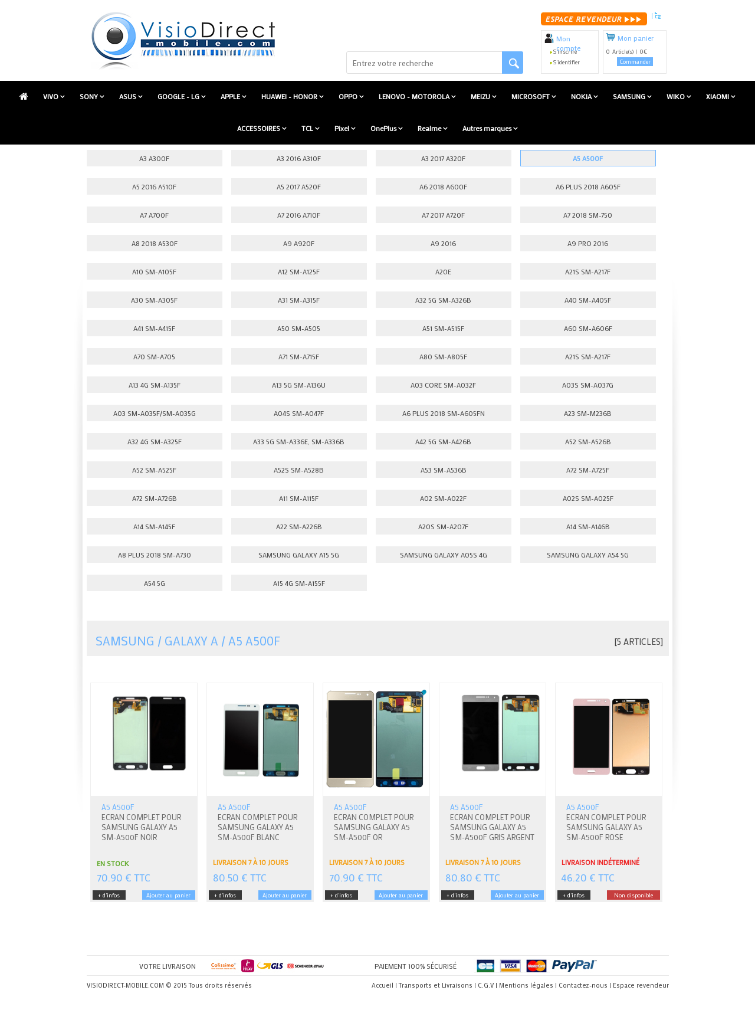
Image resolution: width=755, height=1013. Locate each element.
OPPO (349, 96)
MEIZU (481, 96)
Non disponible (633, 895)
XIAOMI (718, 96)
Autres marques (487, 128)
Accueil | (384, 985)
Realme (430, 128)
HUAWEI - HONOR (290, 96)
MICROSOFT (531, 96)
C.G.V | (487, 985)
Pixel (342, 128)
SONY (90, 96)
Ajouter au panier (168, 895)
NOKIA (582, 96)
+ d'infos (109, 895)
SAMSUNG (630, 96)
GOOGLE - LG (179, 96)
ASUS (128, 96)
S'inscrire (565, 51)
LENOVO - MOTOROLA (415, 96)
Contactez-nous (583, 985)
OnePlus (384, 128)
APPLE (231, 96)
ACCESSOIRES (259, 128)
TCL (308, 128)
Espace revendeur (641, 985)
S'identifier (566, 62)
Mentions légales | (528, 985)
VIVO (51, 96)
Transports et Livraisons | (437, 985)
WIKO (677, 96)
